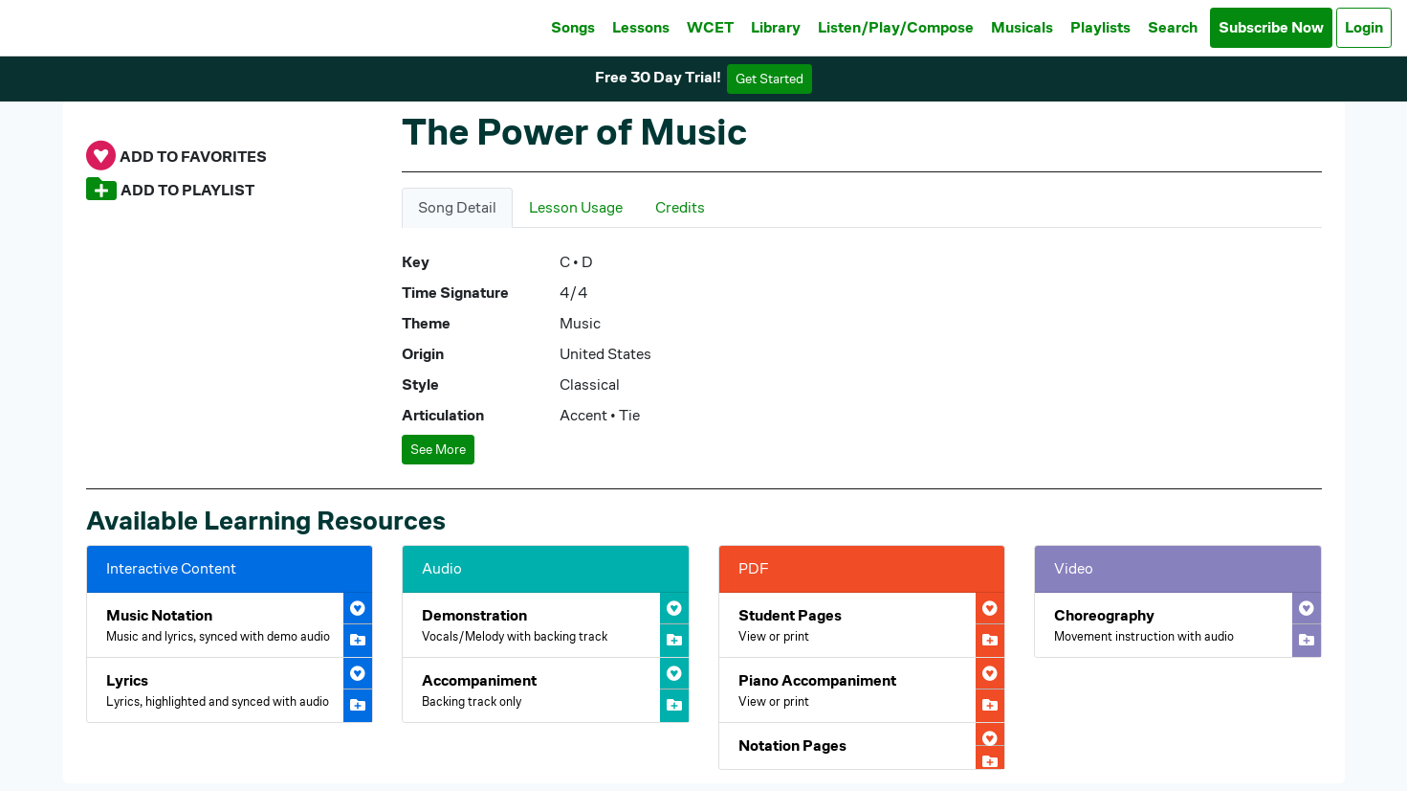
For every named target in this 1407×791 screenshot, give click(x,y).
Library (776, 27)
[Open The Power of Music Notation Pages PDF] (862, 745)
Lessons (641, 27)
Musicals (1022, 27)
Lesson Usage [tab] (576, 207)
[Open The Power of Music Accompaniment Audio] (546, 690)
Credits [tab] (680, 207)
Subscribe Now (1271, 27)
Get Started (769, 78)
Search (1173, 27)
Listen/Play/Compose (896, 27)
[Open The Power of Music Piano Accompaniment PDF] (862, 690)
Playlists (1100, 27)
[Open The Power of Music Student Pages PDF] (862, 624)
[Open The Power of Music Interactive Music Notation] (230, 624)
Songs (573, 27)
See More (438, 449)
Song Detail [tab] (457, 207)
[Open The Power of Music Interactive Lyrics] (230, 690)
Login (1364, 27)
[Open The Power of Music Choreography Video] (1178, 624)
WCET (710, 27)
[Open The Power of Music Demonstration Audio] (546, 624)
